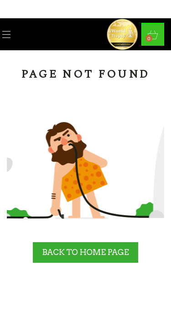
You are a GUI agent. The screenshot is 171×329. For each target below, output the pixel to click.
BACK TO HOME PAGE (85, 252)
